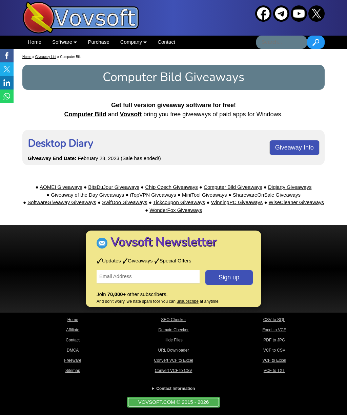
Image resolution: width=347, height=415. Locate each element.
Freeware (72, 360)
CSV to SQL (274, 319)
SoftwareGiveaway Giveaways (61, 202)
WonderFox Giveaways (175, 210)
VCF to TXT (274, 370)
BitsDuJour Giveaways (113, 187)
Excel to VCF (274, 330)
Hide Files (173, 340)
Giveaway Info (294, 147)
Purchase (98, 42)
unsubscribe (188, 301)
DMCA (73, 350)
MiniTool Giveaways (204, 195)
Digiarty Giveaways (289, 187)
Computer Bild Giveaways (233, 187)
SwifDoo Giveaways (124, 202)
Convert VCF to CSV (173, 370)
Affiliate (72, 330)
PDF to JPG (274, 340)
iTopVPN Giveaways (153, 195)
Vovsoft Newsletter (163, 242)
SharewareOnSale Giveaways (267, 195)
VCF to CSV (274, 350)
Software (64, 42)
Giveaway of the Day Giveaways (87, 195)
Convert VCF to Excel (173, 360)
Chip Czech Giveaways (171, 187)
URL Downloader (173, 350)
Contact (166, 42)
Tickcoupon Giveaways (179, 202)
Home (34, 42)
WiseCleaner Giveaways (296, 202)
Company (133, 42)
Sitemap (72, 370)
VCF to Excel (274, 360)
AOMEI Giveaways (61, 187)
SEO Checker (173, 319)
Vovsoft (131, 114)
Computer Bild (85, 114)
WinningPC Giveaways (237, 202)
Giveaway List (45, 57)
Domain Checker (173, 330)
